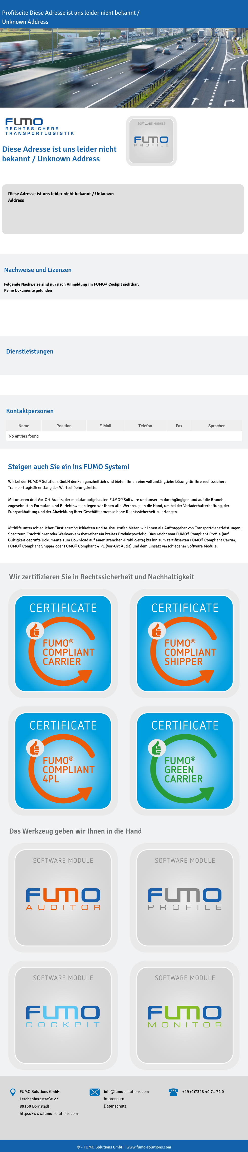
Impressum (114, 1098)
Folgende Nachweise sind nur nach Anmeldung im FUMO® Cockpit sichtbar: (71, 284)
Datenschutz (115, 1106)
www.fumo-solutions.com (149, 1147)
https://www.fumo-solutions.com (49, 1113)
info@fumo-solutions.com (126, 1091)
